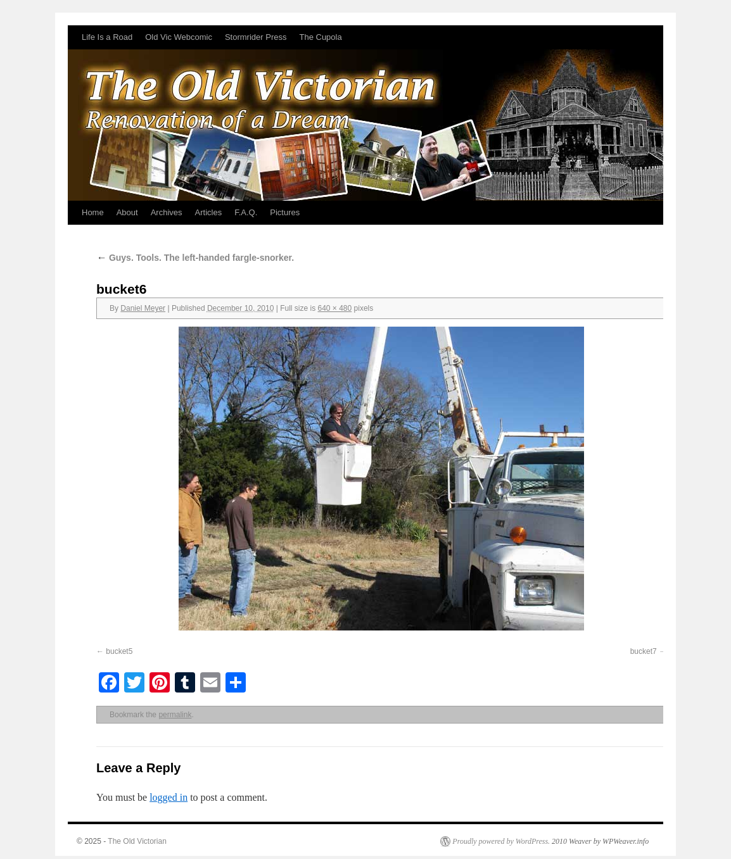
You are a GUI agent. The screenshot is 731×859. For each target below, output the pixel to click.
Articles (208, 212)
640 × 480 (335, 308)
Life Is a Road (107, 37)
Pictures (285, 212)
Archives (166, 212)
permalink (174, 714)
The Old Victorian (137, 841)
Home (93, 212)
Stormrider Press (256, 37)
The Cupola (320, 37)
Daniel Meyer (142, 308)
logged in (168, 797)
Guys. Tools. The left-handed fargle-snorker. (195, 258)
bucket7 (643, 651)
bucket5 (119, 651)
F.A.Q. (245, 212)
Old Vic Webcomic (178, 37)
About (127, 212)
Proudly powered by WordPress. (501, 841)
